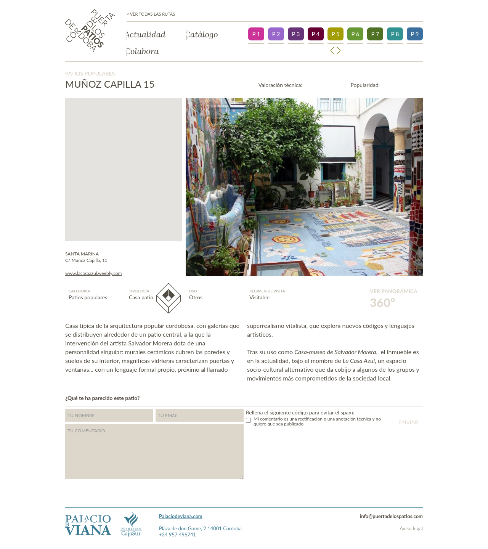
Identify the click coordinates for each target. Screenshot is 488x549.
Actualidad (146, 35)
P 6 (355, 33)
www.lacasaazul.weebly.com (93, 273)
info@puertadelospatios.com (391, 516)
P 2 (276, 33)
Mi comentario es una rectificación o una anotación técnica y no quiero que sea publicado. (317, 421)
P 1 (256, 33)
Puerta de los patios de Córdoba (90, 30)
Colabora (143, 51)
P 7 (375, 33)
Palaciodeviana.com (180, 516)
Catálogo (202, 35)
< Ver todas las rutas (151, 14)
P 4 (315, 33)
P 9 (415, 33)
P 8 (395, 33)
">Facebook (421, 397)
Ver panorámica (393, 299)
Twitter (406, 397)
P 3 (296, 33)
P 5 (335, 33)
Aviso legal (411, 528)
